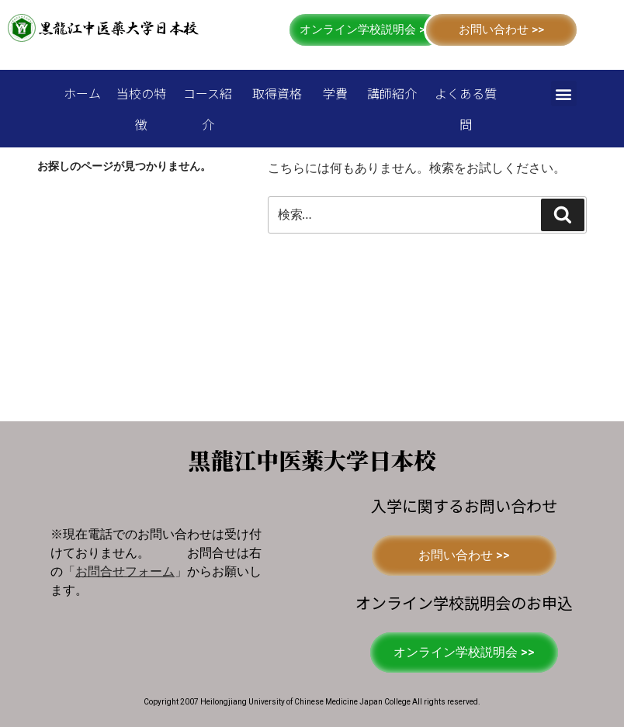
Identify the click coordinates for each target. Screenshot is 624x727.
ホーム (82, 93)
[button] (365, 30)
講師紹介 (392, 93)
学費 (335, 93)
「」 (125, 571)
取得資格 (277, 93)
